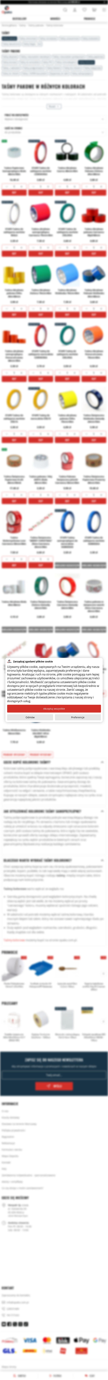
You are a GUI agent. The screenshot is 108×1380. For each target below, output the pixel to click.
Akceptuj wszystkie (54, 708)
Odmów (30, 717)
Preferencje (77, 717)
